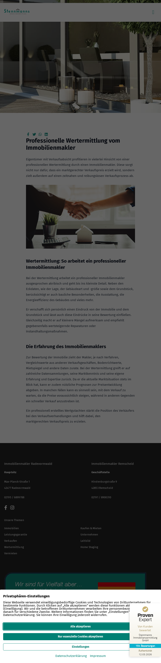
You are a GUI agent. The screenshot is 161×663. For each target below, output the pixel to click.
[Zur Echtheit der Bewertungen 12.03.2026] (145, 652)
